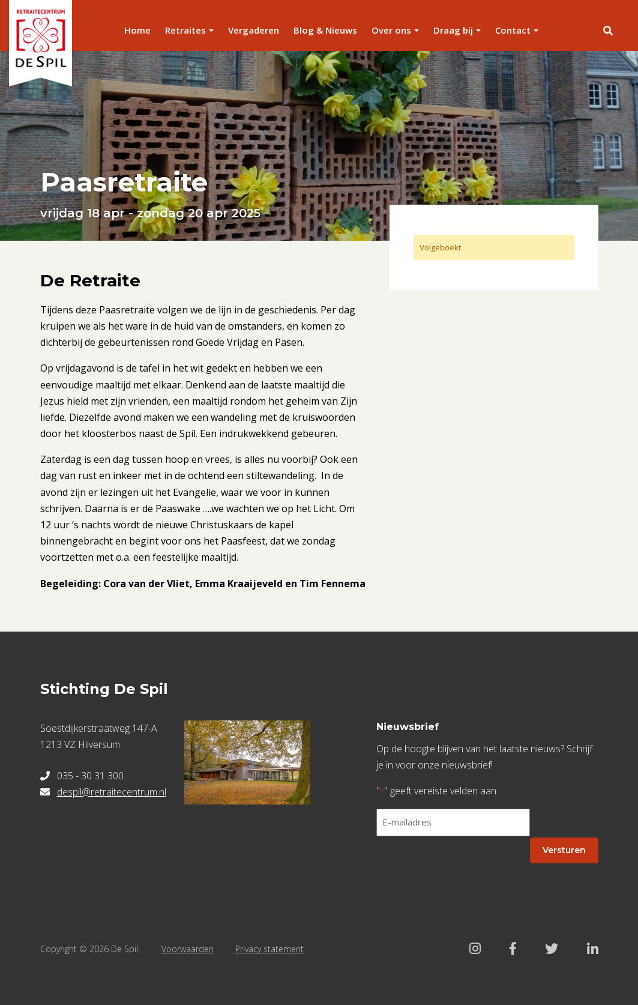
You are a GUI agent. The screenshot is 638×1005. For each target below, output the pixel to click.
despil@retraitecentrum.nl (111, 791)
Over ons (391, 30)
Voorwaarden (187, 949)
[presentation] (467, 869)
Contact (513, 30)
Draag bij (453, 30)
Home (137, 30)
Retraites (185, 30)
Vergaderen (253, 30)
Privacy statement (269, 949)
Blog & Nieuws (325, 30)
